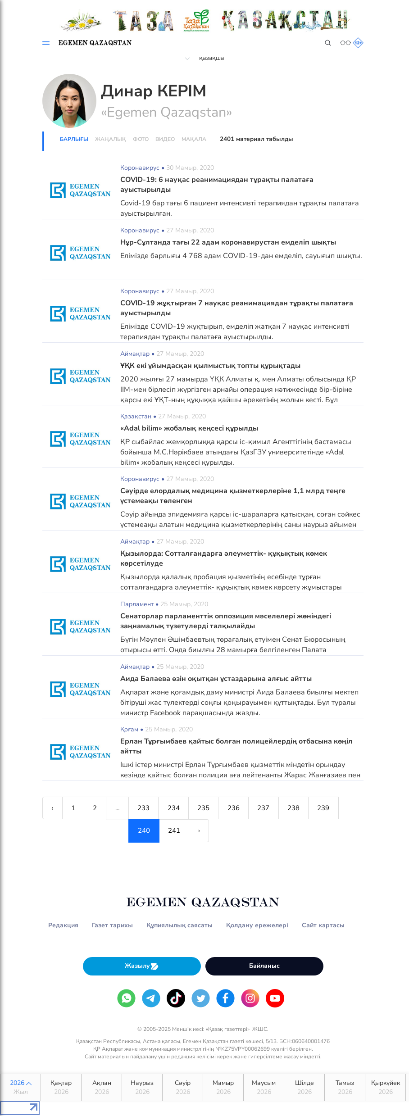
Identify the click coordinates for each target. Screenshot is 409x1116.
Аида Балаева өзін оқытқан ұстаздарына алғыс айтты (216, 679)
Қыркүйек (385, 1089)
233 (146, 807)
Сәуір (182, 1089)
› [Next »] (113, 831)
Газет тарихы (112, 925)
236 (238, 807)
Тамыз (344, 1089)
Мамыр (223, 1089)
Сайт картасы (323, 925)
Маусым (263, 1089)
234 (176, 807)
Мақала (194, 139)
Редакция (63, 925)
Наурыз (142, 1089)
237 (268, 807)
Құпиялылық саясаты (179, 925)
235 (207, 807)
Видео (165, 139)
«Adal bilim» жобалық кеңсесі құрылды (189, 428)
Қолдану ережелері (257, 925)
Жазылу (142, 966)
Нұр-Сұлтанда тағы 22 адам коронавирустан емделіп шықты (228, 242)
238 (299, 807)
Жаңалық (110, 139)
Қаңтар (61, 1089)
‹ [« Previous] (53, 807)
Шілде (304, 1089)
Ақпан (101, 1089)
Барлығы (74, 139)
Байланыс (264, 966)
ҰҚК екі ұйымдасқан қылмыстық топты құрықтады (210, 366)
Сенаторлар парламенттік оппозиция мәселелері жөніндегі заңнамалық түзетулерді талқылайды (225, 621)
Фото (141, 139)
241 (88, 831)
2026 (20, 1089)
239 (329, 807)
